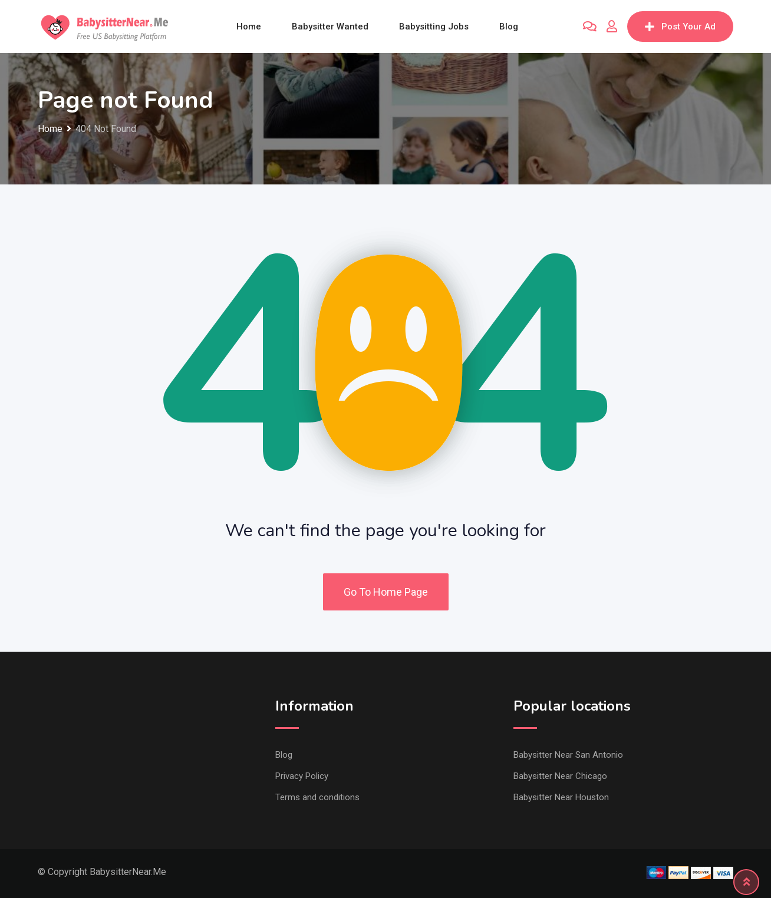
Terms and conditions (317, 797)
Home (248, 26)
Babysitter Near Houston (561, 797)
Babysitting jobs (434, 26)
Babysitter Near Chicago (560, 776)
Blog (508, 26)
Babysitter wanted (330, 26)
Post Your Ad (680, 26)
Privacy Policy (301, 776)
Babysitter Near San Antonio (568, 755)
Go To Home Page (386, 592)
